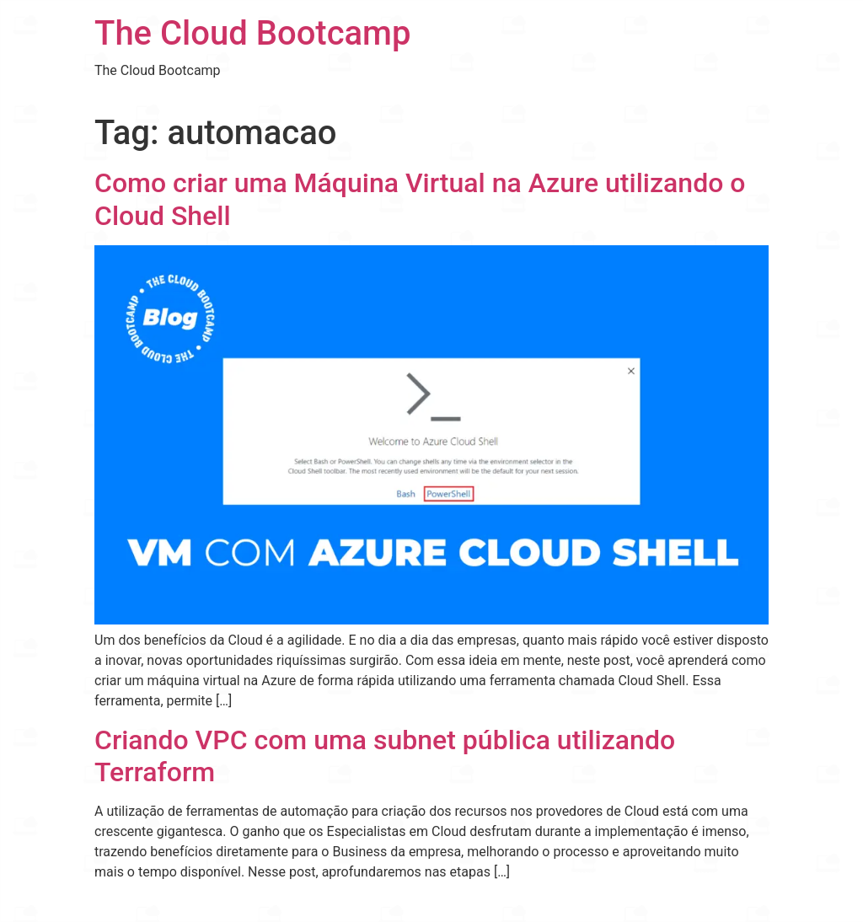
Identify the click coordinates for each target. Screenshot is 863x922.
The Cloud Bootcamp (252, 33)
